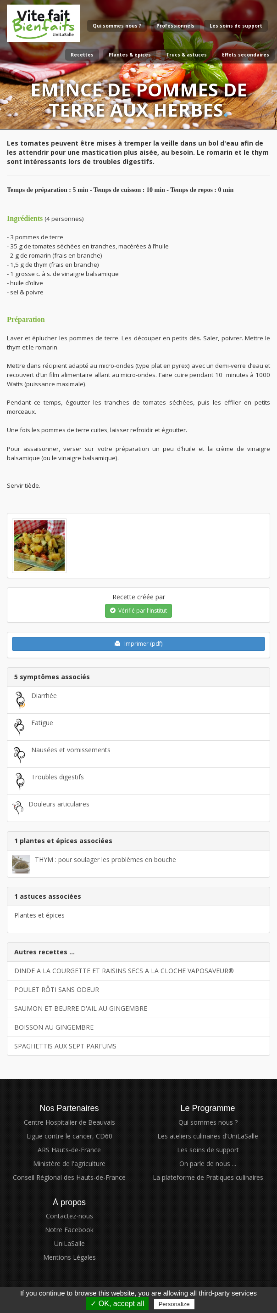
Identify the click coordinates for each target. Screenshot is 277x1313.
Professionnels (175, 26)
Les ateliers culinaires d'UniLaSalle (207, 1136)
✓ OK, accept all (117, 1303)
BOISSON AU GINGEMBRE (54, 1027)
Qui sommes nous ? (117, 26)
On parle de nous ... (207, 1163)
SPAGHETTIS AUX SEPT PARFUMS (65, 1046)
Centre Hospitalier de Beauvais (69, 1122)
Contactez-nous (69, 1216)
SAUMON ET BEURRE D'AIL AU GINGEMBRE (80, 1008)
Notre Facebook (69, 1229)
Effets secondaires (245, 54)
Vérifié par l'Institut (138, 610)
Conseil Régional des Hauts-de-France (69, 1177)
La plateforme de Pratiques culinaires (208, 1177)
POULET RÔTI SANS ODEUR (56, 989)
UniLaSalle (69, 1243)
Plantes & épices (130, 54)
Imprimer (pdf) (138, 644)
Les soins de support (236, 26)
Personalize (174, 1304)
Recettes (82, 54)
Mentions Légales (69, 1257)
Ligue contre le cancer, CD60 (69, 1136)
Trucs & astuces (186, 54)
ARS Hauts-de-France (69, 1149)
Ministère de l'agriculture (69, 1163)
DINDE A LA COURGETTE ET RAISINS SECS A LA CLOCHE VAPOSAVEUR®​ (124, 970)
